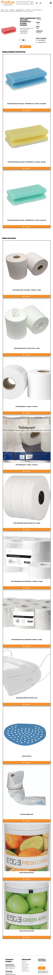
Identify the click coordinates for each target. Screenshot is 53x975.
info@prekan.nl (41, 42)
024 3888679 (40, 40)
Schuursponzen (37, 10)
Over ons (24, 963)
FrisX (37, 28)
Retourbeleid (25, 964)
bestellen (26, 110)
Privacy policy (25, 970)
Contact (24, 961)
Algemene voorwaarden (25, 966)
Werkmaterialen (20, 10)
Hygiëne (12, 10)
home (2, 10)
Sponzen (28, 10)
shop (6, 10)
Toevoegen (25, 46)
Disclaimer (25, 969)
